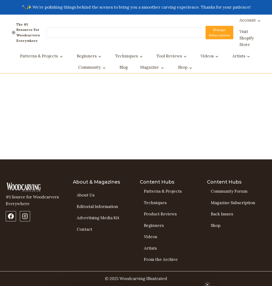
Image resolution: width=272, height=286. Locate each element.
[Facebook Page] (11, 216)
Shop (182, 67)
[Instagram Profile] (25, 216)
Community (89, 67)
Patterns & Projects (39, 56)
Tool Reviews (169, 56)
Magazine (149, 67)
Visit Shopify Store (246, 38)
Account (247, 20)
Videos (207, 56)
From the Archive (161, 259)
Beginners (87, 56)
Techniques (126, 56)
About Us (85, 195)
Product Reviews (160, 214)
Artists (238, 56)
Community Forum (229, 191)
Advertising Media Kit (98, 217)
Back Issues (222, 214)
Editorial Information (97, 206)
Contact (84, 229)
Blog (124, 67)
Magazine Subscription (233, 202)
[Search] (141, 33)
